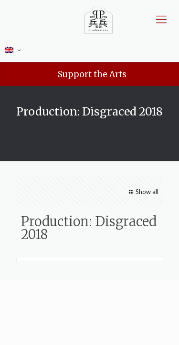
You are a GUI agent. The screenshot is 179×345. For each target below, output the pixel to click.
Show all (142, 192)
